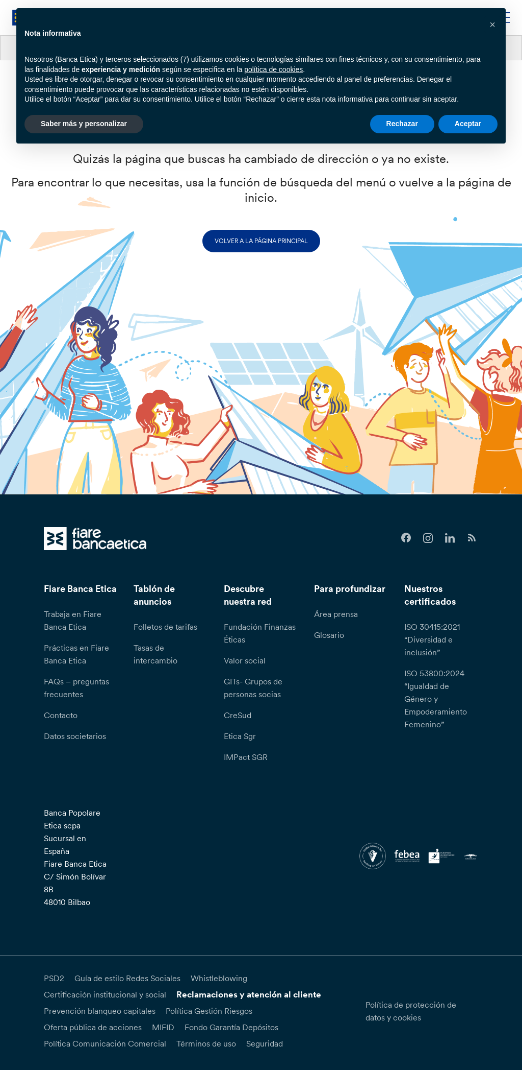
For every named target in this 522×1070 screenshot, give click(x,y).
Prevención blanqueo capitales (99, 1011)
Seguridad (264, 1043)
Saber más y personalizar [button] (84, 124)
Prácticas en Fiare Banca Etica (76, 654)
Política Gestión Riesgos (209, 1011)
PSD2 (54, 978)
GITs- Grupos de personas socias (253, 687)
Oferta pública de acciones (93, 1027)
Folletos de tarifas (165, 627)
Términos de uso (206, 1043)
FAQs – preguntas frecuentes (76, 687)
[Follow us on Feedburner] (472, 538)
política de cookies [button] (273, 69)
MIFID (163, 1027)
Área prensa (336, 614)
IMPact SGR (246, 757)
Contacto (60, 715)
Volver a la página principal (261, 241)
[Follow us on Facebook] (406, 538)
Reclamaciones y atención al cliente (248, 994)
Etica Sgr (240, 736)
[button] (492, 24)
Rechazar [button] (402, 124)
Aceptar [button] (468, 124)
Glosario (329, 635)
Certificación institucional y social (105, 994)
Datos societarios (75, 736)
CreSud (237, 715)
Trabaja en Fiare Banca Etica (72, 620)
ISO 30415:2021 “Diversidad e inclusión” (432, 639)
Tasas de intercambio (155, 654)
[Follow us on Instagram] (428, 538)
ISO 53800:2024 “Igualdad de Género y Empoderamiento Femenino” (435, 698)
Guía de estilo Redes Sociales (127, 978)
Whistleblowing (219, 978)
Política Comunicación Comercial (105, 1043)
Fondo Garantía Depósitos (231, 1027)
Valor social (245, 660)
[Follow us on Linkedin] (450, 538)
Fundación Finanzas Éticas (260, 633)
